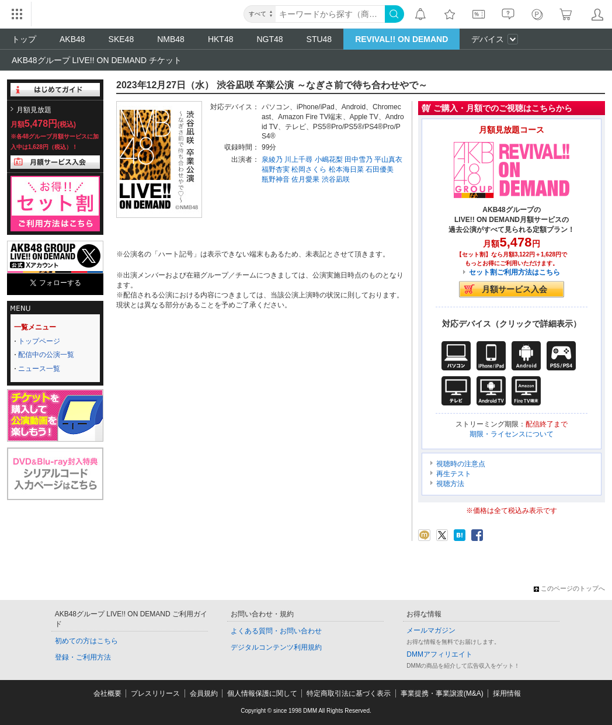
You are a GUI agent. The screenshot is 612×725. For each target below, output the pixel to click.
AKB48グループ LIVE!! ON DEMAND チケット (97, 60)
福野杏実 (276, 169)
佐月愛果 (305, 179)
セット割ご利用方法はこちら (514, 272)
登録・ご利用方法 (83, 657)
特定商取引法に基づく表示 (349, 693)
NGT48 (269, 39)
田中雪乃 (359, 159)
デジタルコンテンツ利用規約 (276, 647)
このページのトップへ (569, 588)
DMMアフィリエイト (439, 654)
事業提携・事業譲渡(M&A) (442, 693)
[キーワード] (330, 14)
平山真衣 (388, 159)
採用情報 (507, 693)
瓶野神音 (276, 179)
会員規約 (204, 693)
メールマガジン (430, 630)
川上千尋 (298, 159)
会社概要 (107, 693)
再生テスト (453, 474)
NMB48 (171, 39)
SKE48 (121, 39)
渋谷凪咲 (336, 179)
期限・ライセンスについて (512, 434)
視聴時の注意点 (460, 464)
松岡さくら (308, 169)
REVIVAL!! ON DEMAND (401, 39)
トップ (24, 39)
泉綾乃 (272, 159)
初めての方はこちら (86, 641)
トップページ (39, 341)
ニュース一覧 (39, 369)
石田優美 (380, 169)
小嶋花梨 (329, 159)
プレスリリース (155, 693)
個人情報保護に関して (262, 693)
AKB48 (72, 39)
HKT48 (221, 39)
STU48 (319, 39)
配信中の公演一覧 (46, 355)
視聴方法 (450, 484)
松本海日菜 (346, 169)
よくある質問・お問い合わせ (276, 631)
